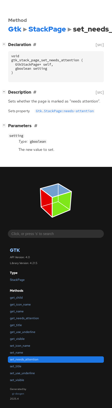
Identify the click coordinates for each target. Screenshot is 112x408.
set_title (15, 366)
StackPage (17, 280)
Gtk (15, 250)
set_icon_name (20, 346)
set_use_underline (22, 373)
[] (5, 44)
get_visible (17, 339)
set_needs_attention (24, 359)
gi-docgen (18, 393)
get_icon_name (20, 304)
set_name (16, 353)
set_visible (17, 380)
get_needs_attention (24, 318)
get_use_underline (22, 332)
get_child (16, 298)
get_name (17, 311)
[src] (100, 44)
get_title (16, 325)
